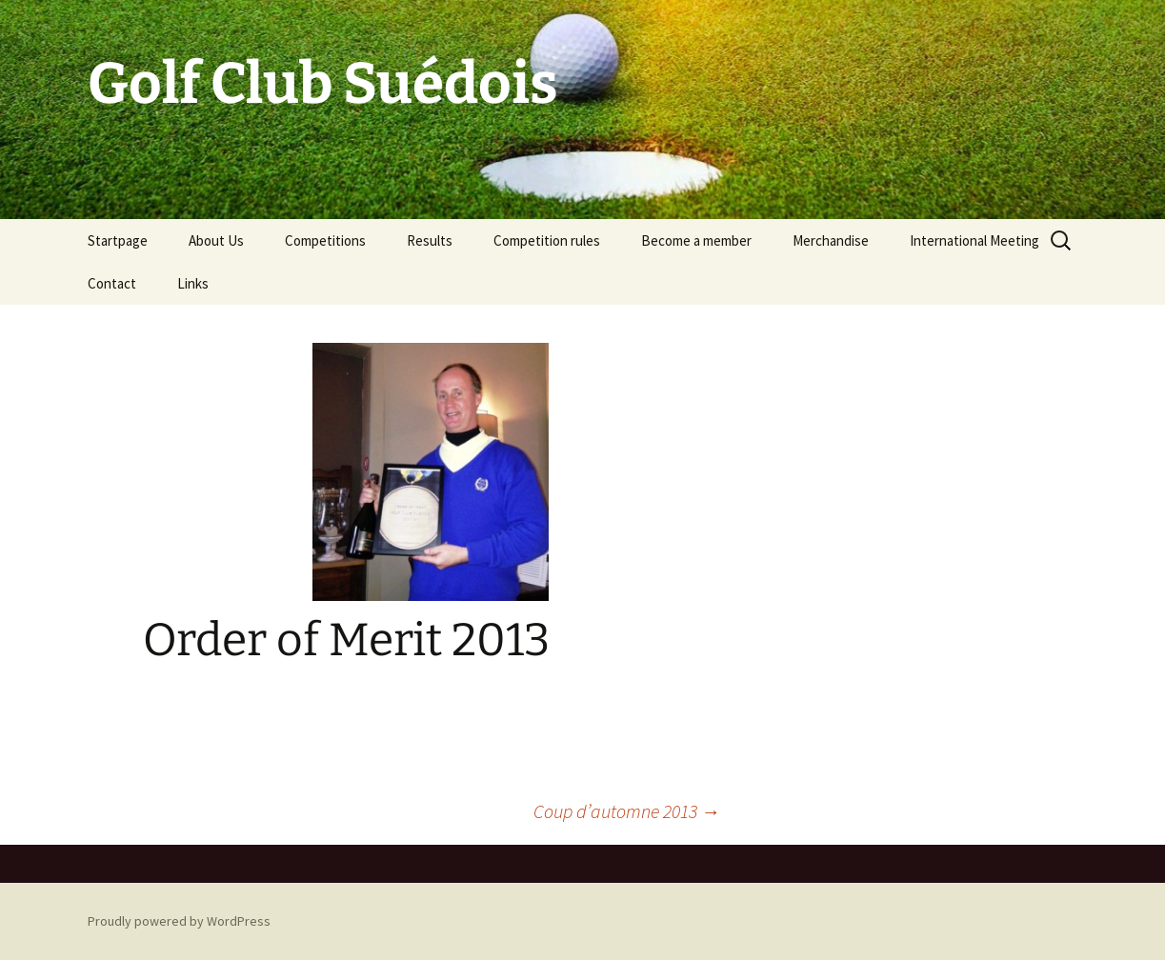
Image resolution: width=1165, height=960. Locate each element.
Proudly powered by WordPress (179, 921)
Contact (112, 283)
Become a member (696, 240)
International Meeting (974, 240)
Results (429, 240)
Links (193, 283)
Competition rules (546, 240)
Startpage (118, 240)
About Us (216, 240)
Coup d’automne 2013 (626, 811)
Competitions (325, 240)
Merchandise (831, 240)
